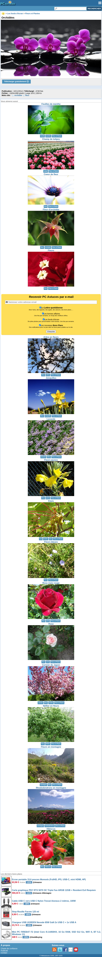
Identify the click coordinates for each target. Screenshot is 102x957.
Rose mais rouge (51, 583)
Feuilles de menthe (51, 104)
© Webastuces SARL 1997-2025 (51, 956)
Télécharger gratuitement (16, 81)
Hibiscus (51, 829)
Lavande (51, 419)
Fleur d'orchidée (51, 209)
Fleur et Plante (56, 136)
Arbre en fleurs (51, 337)
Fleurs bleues (51, 542)
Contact (4, 953)
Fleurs (51, 250)
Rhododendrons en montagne (51, 788)
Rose (51, 624)
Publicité (4, 951)
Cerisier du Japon (51, 665)
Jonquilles (51, 378)
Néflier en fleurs (51, 706)
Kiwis (51, 501)
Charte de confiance (9, 948)
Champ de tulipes (51, 139)
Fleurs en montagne (51, 747)
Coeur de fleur (51, 174)
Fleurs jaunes (51, 460)
